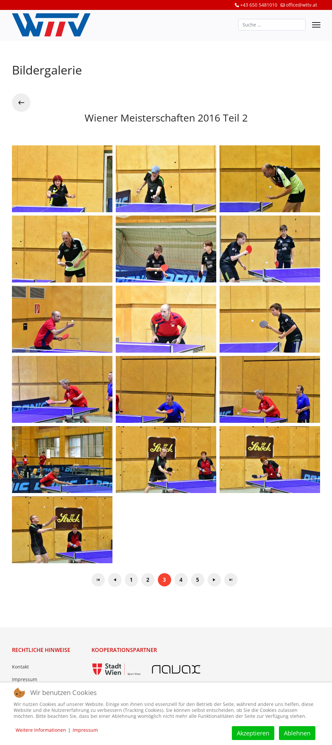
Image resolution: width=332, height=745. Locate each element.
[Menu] (316, 25)
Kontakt (20, 667)
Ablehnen (297, 733)
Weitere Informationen (41, 730)
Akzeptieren (253, 733)
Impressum (24, 679)
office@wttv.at (301, 5)
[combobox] (271, 24)
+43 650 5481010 (258, 5)
